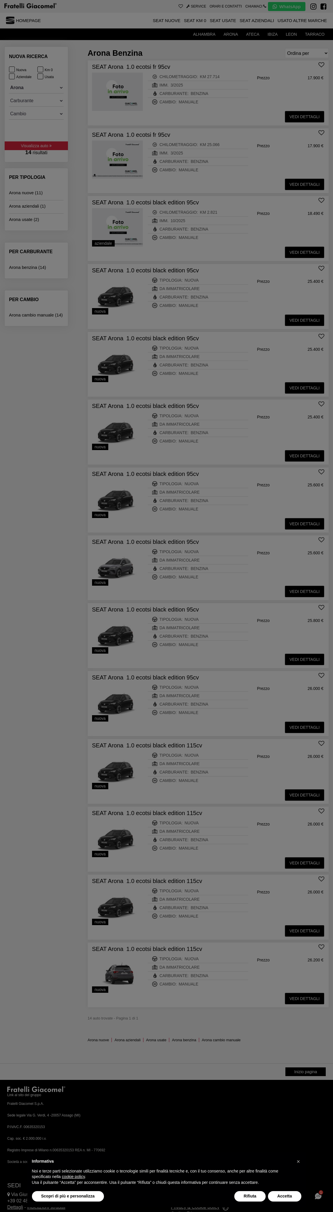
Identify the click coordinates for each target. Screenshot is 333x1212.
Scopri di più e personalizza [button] (68, 1196)
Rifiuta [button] (250, 1196)
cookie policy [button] (73, 1176)
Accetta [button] (284, 1196)
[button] (298, 1161)
